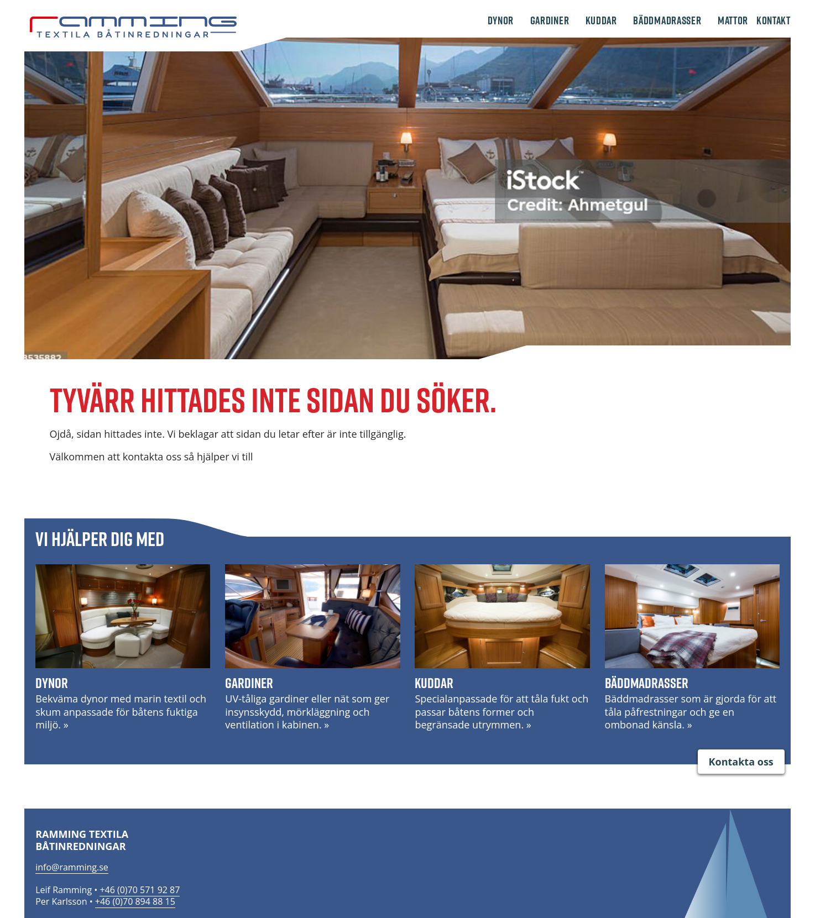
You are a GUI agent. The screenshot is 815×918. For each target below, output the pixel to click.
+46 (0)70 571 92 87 (140, 890)
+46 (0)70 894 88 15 (135, 901)
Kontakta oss (741, 761)
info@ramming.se (71, 867)
